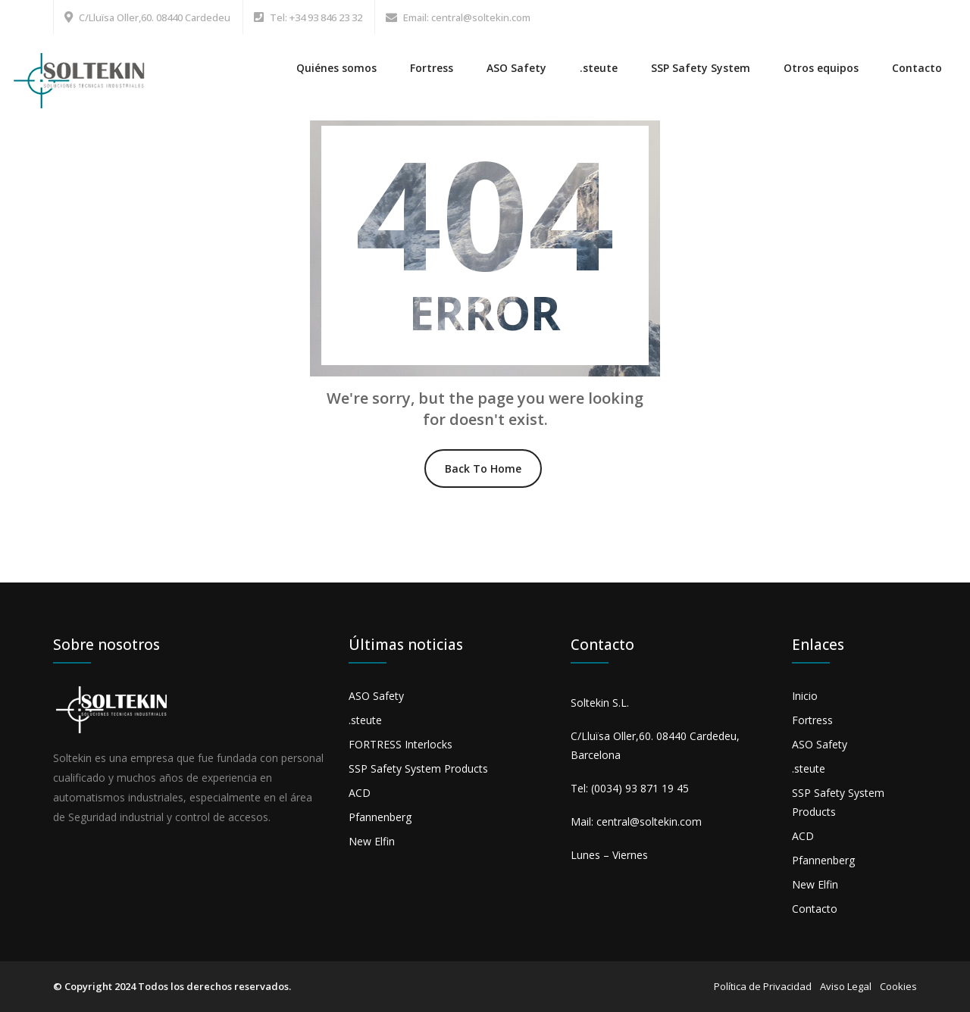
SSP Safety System (700, 68)
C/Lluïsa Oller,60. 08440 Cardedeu (154, 17)
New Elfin (372, 841)
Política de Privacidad (763, 986)
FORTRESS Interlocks (400, 744)
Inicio (805, 696)
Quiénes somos (336, 68)
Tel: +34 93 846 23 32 (316, 17)
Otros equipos (821, 68)
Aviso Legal (845, 986)
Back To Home (483, 468)
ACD (360, 793)
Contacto (917, 68)
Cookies (898, 986)
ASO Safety (516, 68)
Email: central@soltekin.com (466, 17)
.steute (599, 68)
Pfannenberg (380, 817)
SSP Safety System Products (418, 768)
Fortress (431, 68)
